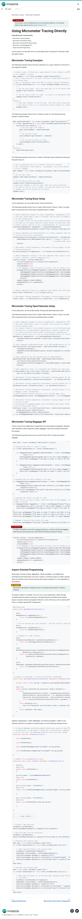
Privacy (36, 915)
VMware (9, 915)
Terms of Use (28, 915)
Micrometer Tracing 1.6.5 (38, 25)
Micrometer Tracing (18, 15)
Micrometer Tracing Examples (21, 38)
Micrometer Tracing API (33, 15)
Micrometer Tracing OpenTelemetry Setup (25, 43)
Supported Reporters (19, 901)
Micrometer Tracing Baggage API (22, 45)
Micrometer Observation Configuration (57, 901)
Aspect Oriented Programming (21, 47)
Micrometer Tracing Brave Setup (22, 40)
